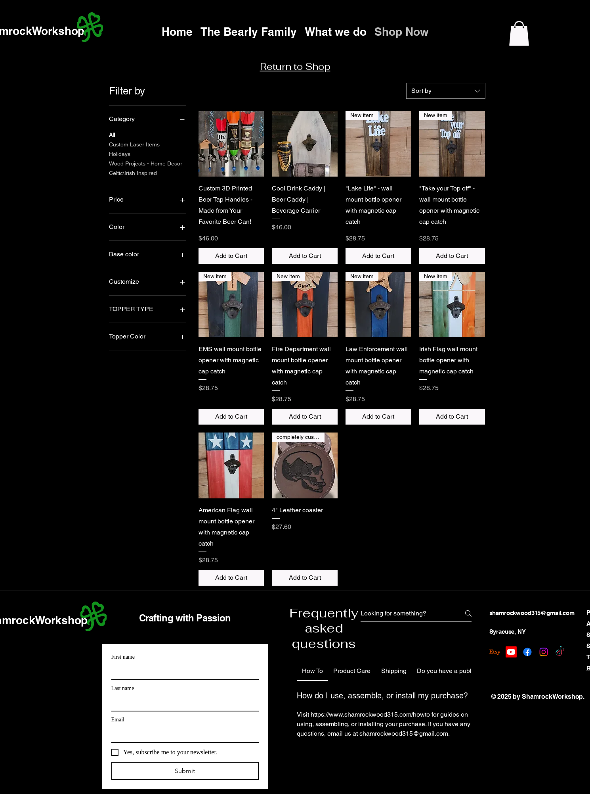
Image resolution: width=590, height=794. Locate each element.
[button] (519, 33)
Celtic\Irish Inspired (133, 172)
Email (117, 720)
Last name (122, 688)
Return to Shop (295, 66)
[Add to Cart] (231, 256)
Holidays (119, 153)
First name (123, 657)
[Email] (182, 734)
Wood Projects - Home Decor (145, 163)
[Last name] (182, 703)
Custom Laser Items (134, 144)
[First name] (182, 671)
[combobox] (445, 91)
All (112, 134)
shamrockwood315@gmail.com (532, 612)
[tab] (312, 671)
